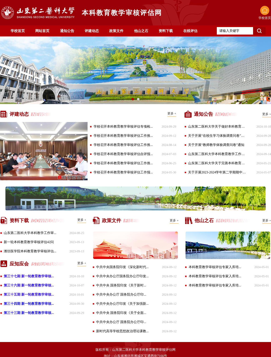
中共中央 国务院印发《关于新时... (121, 285)
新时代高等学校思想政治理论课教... (122, 331)
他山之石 (141, 31)
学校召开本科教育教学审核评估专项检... (123, 126)
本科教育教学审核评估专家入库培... (215, 267)
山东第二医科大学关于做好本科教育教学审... (217, 126)
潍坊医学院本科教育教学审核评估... (30, 251)
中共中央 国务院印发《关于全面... (121, 313)
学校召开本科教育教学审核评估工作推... (123, 135)
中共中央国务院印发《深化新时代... (122, 267)
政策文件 (116, 31)
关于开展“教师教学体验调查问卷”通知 (216, 145)
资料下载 (166, 31)
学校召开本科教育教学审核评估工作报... (123, 172)
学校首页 (18, 31)
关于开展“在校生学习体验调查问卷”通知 (217, 135)
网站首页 (42, 31)
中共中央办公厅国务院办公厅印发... (122, 276)
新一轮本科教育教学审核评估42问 (29, 242)
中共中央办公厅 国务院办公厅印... (121, 294)
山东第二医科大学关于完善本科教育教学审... (217, 163)
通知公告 (67, 31)
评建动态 (92, 31)
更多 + (171, 113)
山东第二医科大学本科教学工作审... (30, 233)
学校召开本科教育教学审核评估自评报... (123, 154)
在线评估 (190, 31)
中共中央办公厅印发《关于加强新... (122, 303)
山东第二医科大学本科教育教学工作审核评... (217, 154)
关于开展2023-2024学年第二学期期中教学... (217, 172)
